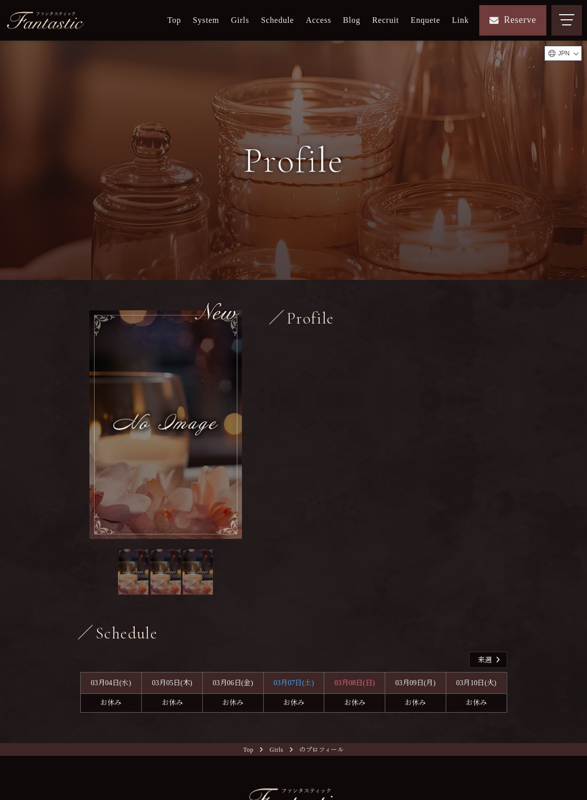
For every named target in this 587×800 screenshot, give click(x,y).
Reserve (512, 20)
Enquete (425, 20)
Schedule (277, 20)
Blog (351, 20)
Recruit (385, 20)
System (206, 20)
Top (174, 20)
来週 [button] (490, 661)
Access (318, 20)
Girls (240, 20)
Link (460, 20)
